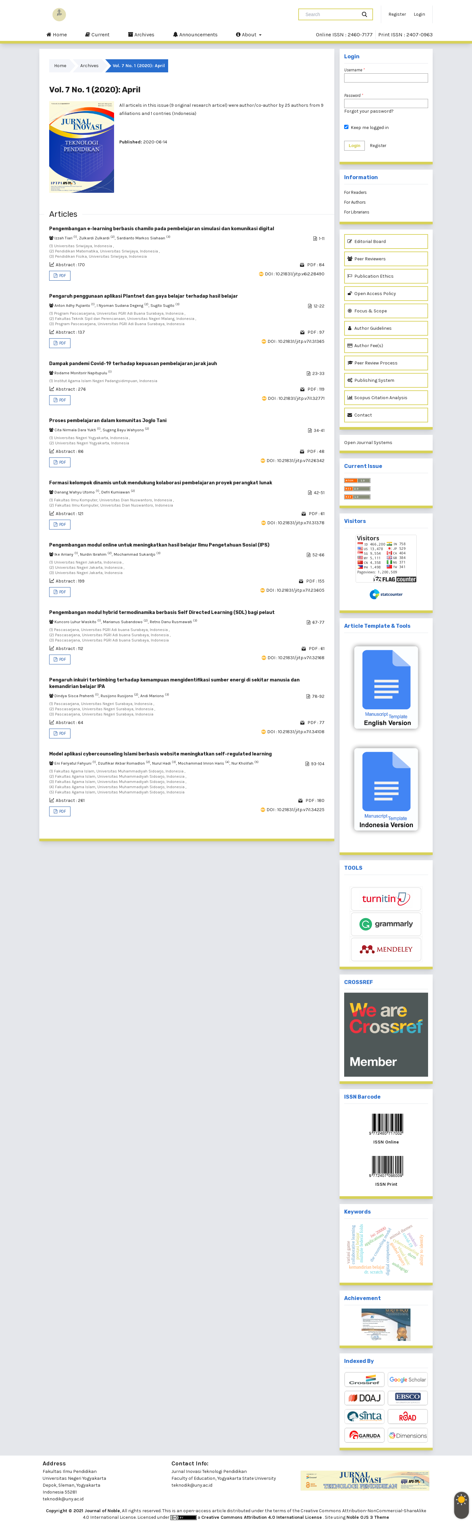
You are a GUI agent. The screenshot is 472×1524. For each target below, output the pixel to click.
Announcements (195, 34)
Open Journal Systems (368, 442)
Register (397, 14)
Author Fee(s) (365, 346)
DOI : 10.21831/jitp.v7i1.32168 (295, 657)
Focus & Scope (367, 311)
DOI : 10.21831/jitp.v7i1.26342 (295, 460)
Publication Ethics (370, 276)
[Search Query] (330, 14)
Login (419, 14)
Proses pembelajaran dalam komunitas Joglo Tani (108, 420)
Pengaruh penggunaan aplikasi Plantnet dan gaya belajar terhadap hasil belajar (143, 296)
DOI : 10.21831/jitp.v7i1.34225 (295, 809)
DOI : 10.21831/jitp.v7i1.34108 (295, 731)
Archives (141, 34)
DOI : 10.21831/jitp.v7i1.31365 (295, 341)
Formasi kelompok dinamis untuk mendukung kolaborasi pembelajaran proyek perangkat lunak (160, 483)
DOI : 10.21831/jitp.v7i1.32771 (296, 398)
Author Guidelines (369, 328)
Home (57, 34)
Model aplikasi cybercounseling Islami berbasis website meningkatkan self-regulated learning (160, 754)
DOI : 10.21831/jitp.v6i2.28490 (294, 274)
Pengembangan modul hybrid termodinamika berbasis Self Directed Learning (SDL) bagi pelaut (162, 612)
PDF (62, 275)
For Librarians (356, 212)
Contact (359, 415)
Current (97, 34)
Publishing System (370, 380)
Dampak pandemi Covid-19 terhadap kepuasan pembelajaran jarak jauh (133, 363)
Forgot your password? (369, 111)
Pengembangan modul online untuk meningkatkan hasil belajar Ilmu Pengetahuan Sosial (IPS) (159, 545)
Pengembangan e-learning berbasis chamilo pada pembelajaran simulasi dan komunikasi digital (161, 229)
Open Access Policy (371, 293)
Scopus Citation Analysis (377, 398)
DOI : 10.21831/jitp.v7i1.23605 (295, 590)
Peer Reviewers (366, 259)
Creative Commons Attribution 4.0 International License (262, 1517)
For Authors (355, 202)
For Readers (355, 192)
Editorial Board (366, 241)
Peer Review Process (372, 363)
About (247, 34)
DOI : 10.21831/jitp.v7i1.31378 (295, 523)
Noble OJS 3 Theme (367, 1517)
